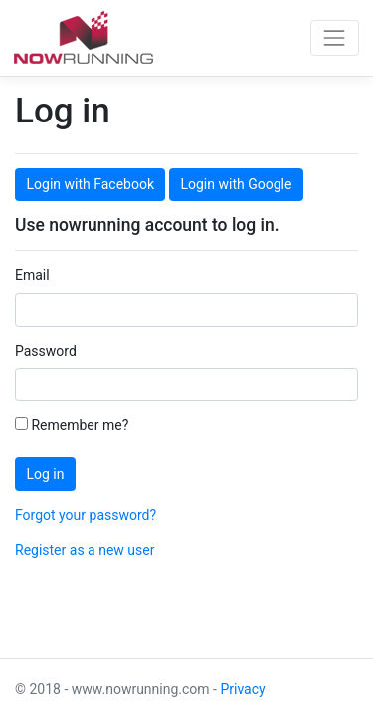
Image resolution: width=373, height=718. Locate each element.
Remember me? (71, 425)
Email (32, 275)
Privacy (242, 689)
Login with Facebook (90, 184)
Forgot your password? (85, 515)
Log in (46, 474)
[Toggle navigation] (334, 37)
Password (46, 351)
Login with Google (235, 184)
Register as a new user (84, 550)
